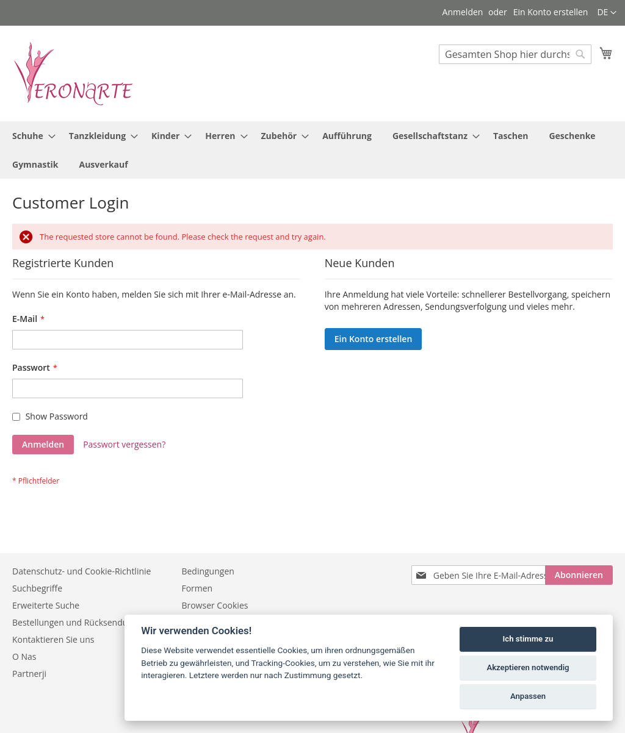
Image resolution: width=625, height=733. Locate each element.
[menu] (312, 150)
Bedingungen (207, 571)
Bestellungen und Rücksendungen (80, 622)
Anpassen (528, 696)
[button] (606, 13)
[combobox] (515, 54)
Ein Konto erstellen (550, 12)
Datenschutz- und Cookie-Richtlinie (81, 571)
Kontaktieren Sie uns (53, 639)
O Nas (24, 656)
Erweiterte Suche (45, 605)
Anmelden (463, 12)
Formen (196, 588)
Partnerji (29, 673)
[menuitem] (30, 135)
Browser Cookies (214, 605)
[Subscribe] (579, 575)
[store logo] (73, 73)
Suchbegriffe (37, 588)
